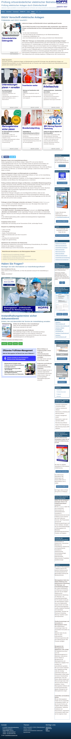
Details (10, 343)
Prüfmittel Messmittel (61, 392)
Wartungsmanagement (61, 245)
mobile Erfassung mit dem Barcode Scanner (14, 257)
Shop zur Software (62, 182)
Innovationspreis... (62, 358)
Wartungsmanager (59, 249)
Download (15, 11)
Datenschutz (49, 728)
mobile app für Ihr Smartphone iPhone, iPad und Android (17, 256)
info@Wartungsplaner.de (63, 217)
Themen (48, 730)
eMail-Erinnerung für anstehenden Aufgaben (14, 254)
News (32, 11)
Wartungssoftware (59, 253)
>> (40, 11)
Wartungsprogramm (60, 251)
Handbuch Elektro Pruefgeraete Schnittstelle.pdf (59, 329)
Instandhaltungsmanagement (62, 257)
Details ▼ (22, 11)
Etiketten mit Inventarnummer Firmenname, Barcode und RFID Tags (19, 259)
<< (37, 11)
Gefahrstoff (59, 389)
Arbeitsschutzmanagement (62, 259)
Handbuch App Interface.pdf (62, 326)
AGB (47, 729)
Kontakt (65, 314)
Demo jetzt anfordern (14, 53)
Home (3, 11)
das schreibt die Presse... (62, 235)
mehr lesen (14, 107)
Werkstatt (59, 396)
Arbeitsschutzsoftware (60, 243)
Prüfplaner (59, 394)
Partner (15, 343)
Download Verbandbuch (62, 471)
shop (28, 11)
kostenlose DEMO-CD (62, 221)
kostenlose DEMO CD (62, 486)
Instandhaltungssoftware (61, 247)
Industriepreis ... (62, 382)
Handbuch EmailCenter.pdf (62, 333)
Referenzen (62, 165)
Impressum (48, 727)
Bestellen (8, 11)
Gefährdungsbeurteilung (61, 255)
